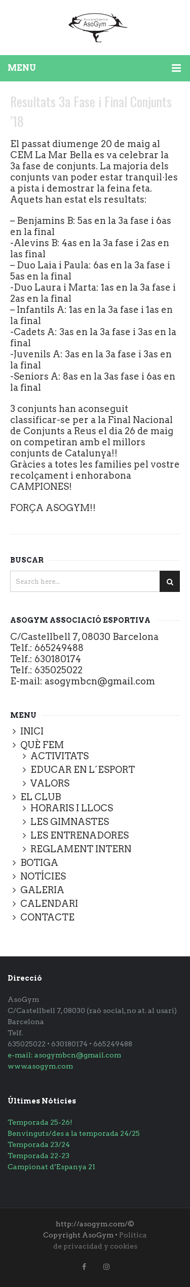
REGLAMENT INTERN (80, 849)
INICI (32, 731)
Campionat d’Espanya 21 (51, 1167)
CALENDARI (49, 903)
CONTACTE (47, 917)
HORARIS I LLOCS (71, 808)
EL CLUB (40, 797)
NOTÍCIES (43, 876)
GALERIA (42, 890)
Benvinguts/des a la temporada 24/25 (74, 1133)
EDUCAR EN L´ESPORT (82, 769)
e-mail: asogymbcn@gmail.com (64, 1055)
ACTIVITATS (59, 756)
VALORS (49, 783)
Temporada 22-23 (38, 1156)
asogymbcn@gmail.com (100, 681)
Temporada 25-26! (40, 1122)
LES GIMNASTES (69, 821)
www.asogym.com (40, 1066)
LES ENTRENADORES (79, 835)
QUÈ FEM (42, 745)
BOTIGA (39, 862)
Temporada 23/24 (39, 1144)
